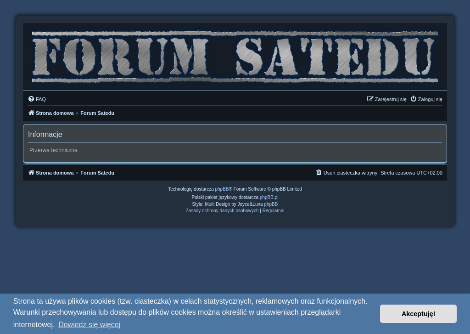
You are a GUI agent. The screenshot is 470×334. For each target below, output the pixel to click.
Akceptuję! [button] (419, 313)
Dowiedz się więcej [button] (89, 324)
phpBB (222, 189)
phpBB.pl (269, 197)
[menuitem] (37, 99)
